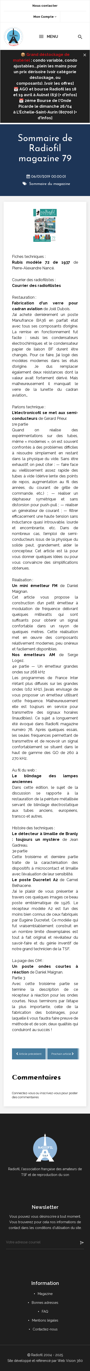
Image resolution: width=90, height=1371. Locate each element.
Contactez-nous (45, 1329)
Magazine (45, 1294)
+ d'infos (68, 95)
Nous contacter (45, 5)
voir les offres (59, 83)
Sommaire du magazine (49, 184)
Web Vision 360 (70, 1361)
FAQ (45, 1311)
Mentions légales (45, 1320)
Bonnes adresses (45, 1303)
